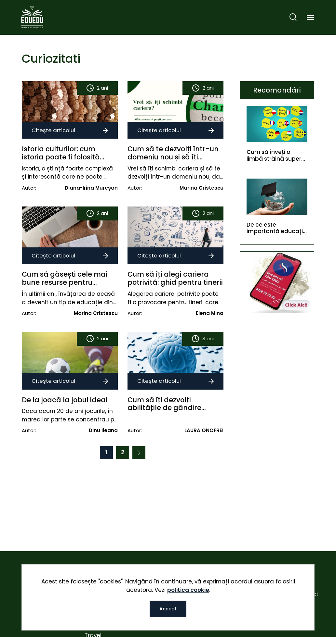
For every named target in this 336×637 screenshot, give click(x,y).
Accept (168, 609)
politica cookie (188, 590)
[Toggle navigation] (310, 17)
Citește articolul (70, 130)
